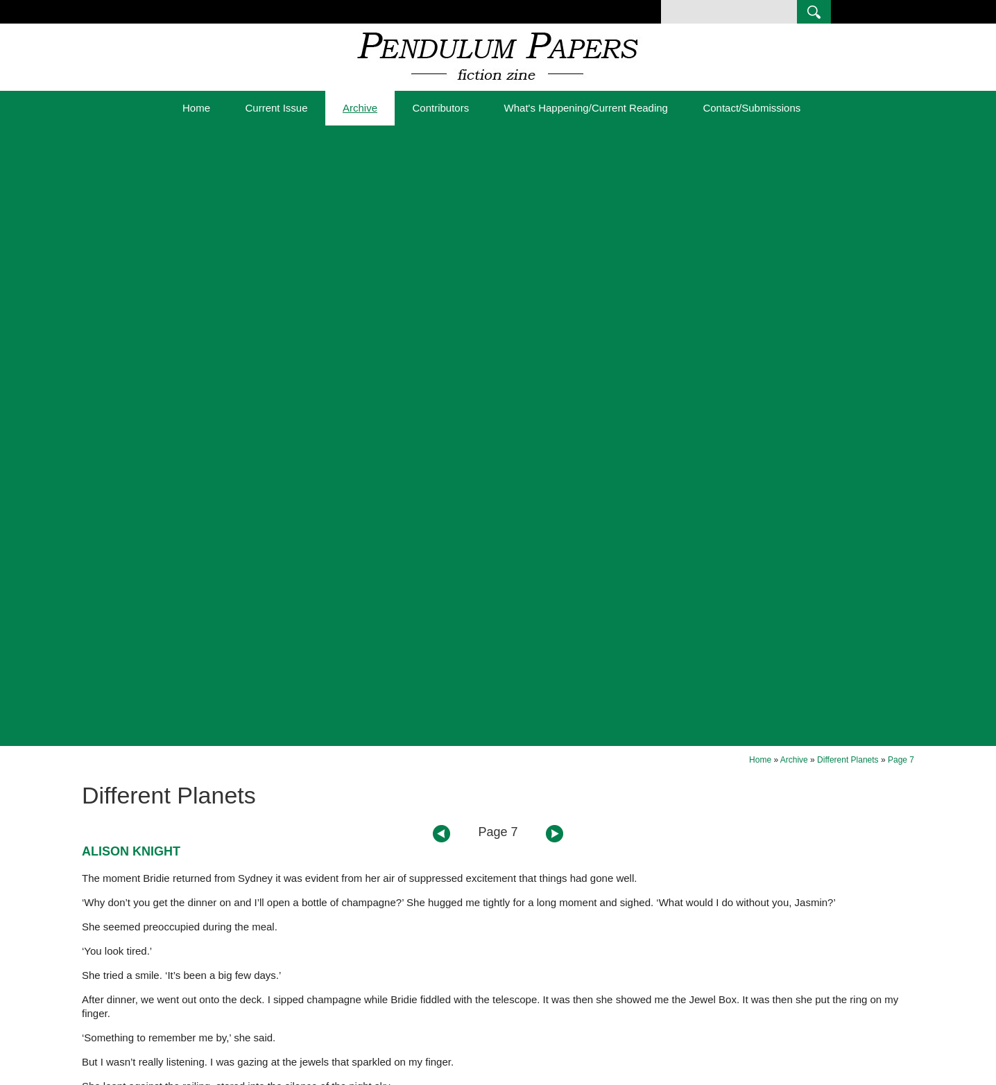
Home (196, 108)
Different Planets (848, 139)
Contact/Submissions (751, 108)
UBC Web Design (668, 1077)
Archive (360, 108)
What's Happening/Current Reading (586, 108)
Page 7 (901, 139)
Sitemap (293, 1077)
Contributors (440, 108)
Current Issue (276, 108)
